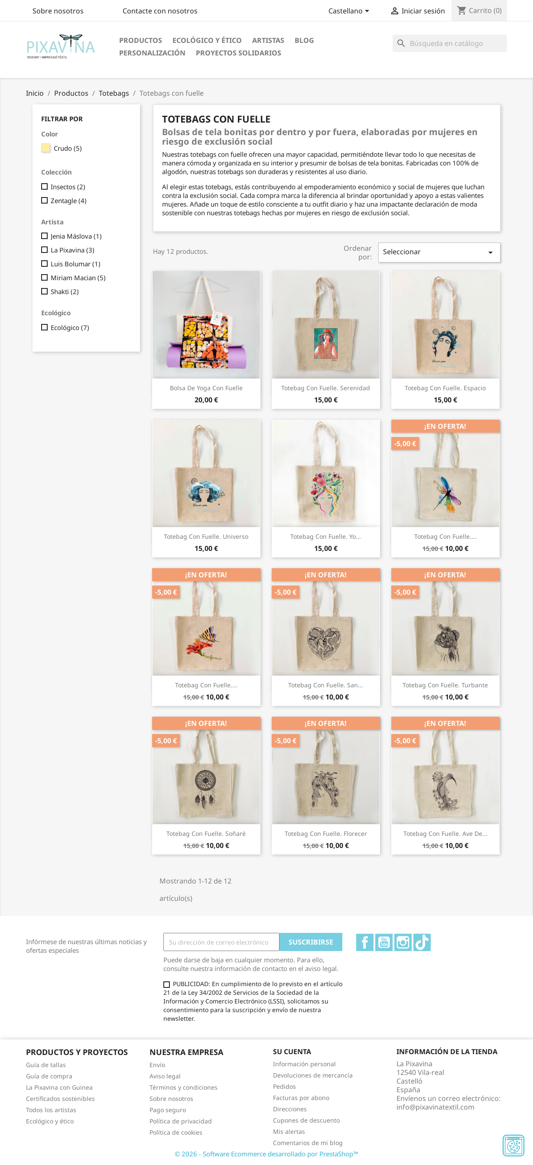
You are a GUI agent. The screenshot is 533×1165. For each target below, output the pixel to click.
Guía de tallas (46, 1065)
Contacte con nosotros (160, 11)
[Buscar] (450, 43)
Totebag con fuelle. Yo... (325, 536)
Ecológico (70, 327)
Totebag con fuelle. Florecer (326, 833)
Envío (157, 1065)
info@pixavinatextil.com (435, 1107)
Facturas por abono (301, 1098)
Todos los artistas (51, 1110)
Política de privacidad (181, 1121)
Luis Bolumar (76, 263)
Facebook (365, 942)
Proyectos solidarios (238, 53)
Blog (304, 40)
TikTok (422, 942)
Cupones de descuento (306, 1120)
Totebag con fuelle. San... (325, 685)
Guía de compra (49, 1076)
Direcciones (290, 1109)
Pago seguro (168, 1110)
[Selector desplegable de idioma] (350, 11)
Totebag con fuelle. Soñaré (206, 833)
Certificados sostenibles (60, 1098)
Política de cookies (176, 1132)
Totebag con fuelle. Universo (206, 536)
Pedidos (284, 1086)
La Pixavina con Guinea (59, 1087)
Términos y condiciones (184, 1087)
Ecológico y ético (207, 40)
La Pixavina (72, 250)
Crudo (68, 148)
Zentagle (69, 200)
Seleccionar (439, 252)
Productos (140, 40)
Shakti (65, 291)
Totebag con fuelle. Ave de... (445, 833)
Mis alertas (289, 1131)
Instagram (403, 942)
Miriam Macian (78, 277)
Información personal (304, 1064)
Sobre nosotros (58, 11)
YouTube (384, 942)
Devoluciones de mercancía (313, 1075)
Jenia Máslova (76, 236)
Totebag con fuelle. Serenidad (325, 388)
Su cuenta (292, 1051)
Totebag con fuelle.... (445, 536)
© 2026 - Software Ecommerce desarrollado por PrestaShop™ (266, 1153)
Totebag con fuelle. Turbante (445, 685)
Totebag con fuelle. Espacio (445, 388)
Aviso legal (165, 1076)
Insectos (68, 186)
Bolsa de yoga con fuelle (206, 388)
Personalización (152, 53)
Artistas (268, 40)
